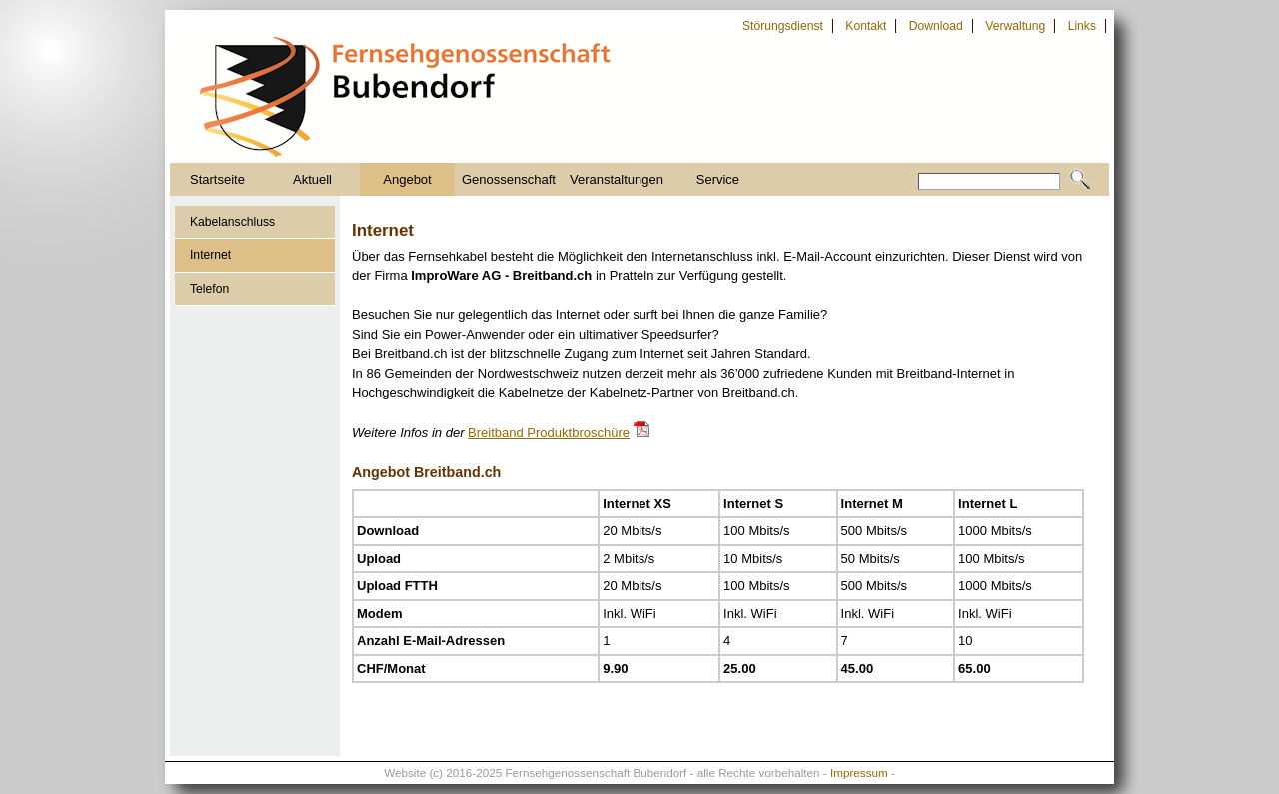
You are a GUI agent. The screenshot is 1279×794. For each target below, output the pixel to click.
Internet (210, 255)
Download (936, 26)
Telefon (209, 289)
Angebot (407, 179)
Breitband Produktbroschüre (549, 432)
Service (717, 179)
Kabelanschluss (232, 222)
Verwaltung (1015, 26)
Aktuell (312, 179)
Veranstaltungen (616, 179)
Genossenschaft (509, 179)
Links (1082, 26)
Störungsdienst (782, 26)
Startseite (217, 179)
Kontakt (865, 26)
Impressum (859, 772)
